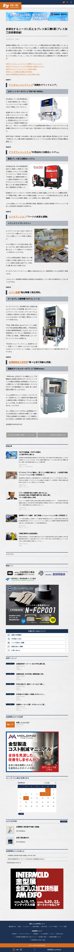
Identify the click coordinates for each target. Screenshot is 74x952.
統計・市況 (44, 926)
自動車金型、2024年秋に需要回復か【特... (30, 674)
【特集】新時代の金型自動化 (28, 533)
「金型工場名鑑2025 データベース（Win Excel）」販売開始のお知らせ (26, 859)
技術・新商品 (36, 926)
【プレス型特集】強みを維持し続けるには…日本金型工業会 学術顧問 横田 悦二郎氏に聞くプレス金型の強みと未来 (35, 495)
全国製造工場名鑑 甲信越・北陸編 (27, 827)
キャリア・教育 (53, 926)
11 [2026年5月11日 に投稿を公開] (26, 798)
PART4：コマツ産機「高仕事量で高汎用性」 (19, 72)
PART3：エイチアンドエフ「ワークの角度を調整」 (21, 69)
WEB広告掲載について (55, 937)
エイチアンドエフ (17, 217)
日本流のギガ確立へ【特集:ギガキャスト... (30, 694)
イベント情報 (25, 466)
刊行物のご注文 (16, 639)
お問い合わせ (15, 650)
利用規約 (35, 933)
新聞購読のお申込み (54, 950)
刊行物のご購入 (43, 937)
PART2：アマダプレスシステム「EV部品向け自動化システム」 (25, 66)
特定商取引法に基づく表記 (38, 940)
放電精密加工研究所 (18, 362)
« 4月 (21, 814)
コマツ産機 (14, 292)
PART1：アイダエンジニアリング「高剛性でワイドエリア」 (24, 64)
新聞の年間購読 (16, 635)
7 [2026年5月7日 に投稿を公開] (42, 794)
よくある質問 (44, 933)
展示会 (30, 466)
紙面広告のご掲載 (17, 646)
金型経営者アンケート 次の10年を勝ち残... (31, 664)
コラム (18, 726)
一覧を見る (63, 821)
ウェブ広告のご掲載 (17, 642)
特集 (17, 39)
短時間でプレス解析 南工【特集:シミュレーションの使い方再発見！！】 (43, 515)
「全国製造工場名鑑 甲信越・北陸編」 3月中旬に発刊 (21, 855)
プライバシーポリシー (25, 933)
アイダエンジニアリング (21, 85)
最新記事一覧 (12, 926)
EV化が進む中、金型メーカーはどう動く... (30, 684)
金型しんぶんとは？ (23, 722)
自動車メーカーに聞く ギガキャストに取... (31, 704)
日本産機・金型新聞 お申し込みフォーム (26, 937)
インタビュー (25, 487)
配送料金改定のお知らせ (14, 862)
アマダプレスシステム (20, 152)
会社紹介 (14, 933)
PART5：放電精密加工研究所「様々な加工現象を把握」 (23, 74)
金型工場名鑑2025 (22, 838)
